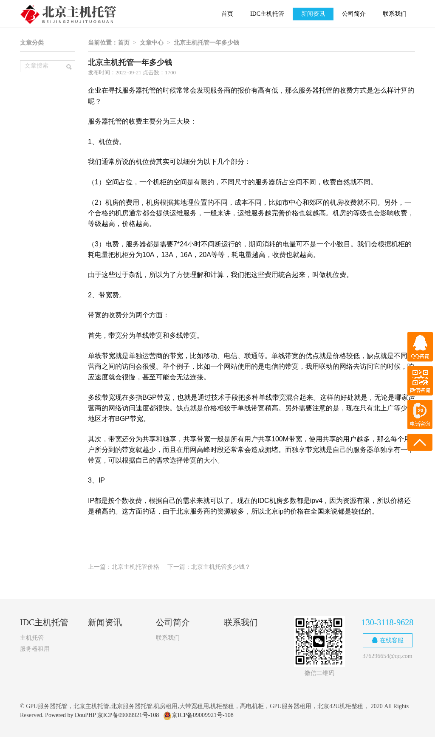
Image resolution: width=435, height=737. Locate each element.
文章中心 (152, 43)
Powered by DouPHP (70, 715)
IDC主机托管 (267, 14)
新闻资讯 (313, 14)
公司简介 (354, 14)
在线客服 (388, 640)
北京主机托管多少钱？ (221, 567)
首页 (227, 14)
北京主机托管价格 (135, 567)
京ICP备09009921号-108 (128, 715)
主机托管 (32, 638)
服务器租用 (35, 649)
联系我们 (395, 14)
